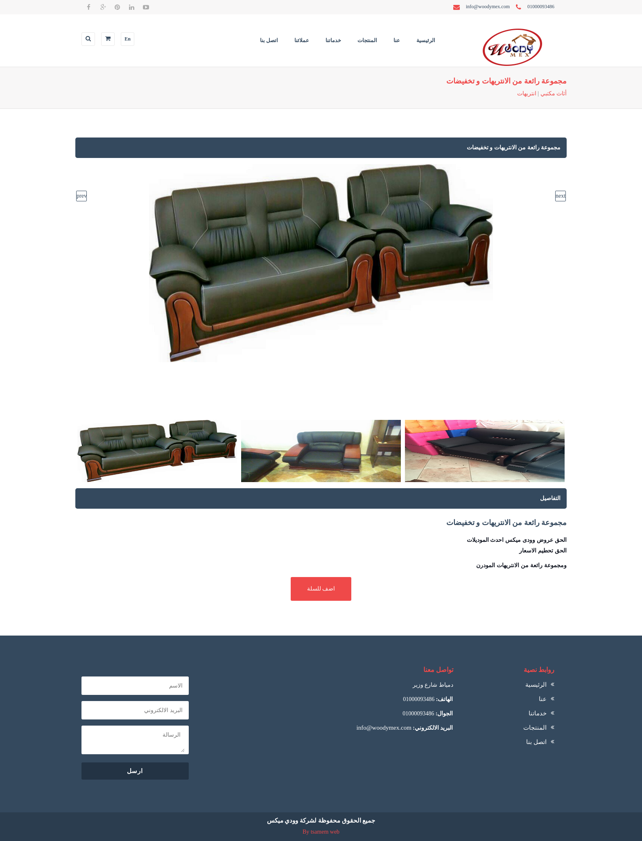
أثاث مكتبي (553, 93)
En (127, 39)
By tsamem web (321, 832)
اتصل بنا (269, 40)
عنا (396, 40)
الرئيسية (425, 40)
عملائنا (301, 40)
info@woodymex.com (384, 727)
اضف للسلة (321, 589)
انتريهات (526, 93)
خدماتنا (333, 40)
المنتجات (367, 40)
